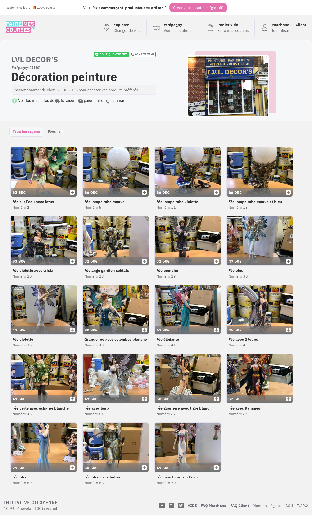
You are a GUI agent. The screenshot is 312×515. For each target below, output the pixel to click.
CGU (289, 505)
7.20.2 (302, 505)
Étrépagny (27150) (26, 68)
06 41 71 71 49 (142, 54)
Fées (55, 131)
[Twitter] (181, 505)
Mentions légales (267, 505)
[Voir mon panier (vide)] (227, 27)
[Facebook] (162, 505)
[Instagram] (171, 505)
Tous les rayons (26, 131)
